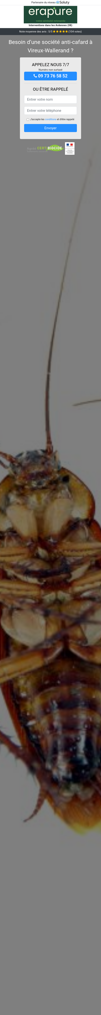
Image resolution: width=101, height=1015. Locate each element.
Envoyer (50, 128)
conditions (50, 119)
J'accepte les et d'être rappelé (52, 119)
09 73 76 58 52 (51, 75)
